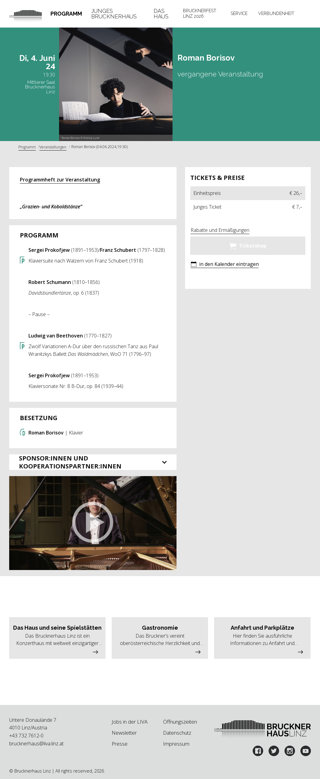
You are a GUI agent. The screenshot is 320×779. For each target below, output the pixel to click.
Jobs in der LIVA (129, 721)
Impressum (176, 743)
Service (239, 13)
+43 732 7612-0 (26, 735)
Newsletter (124, 732)
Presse (120, 743)
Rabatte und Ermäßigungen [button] (220, 230)
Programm (66, 13)
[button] (92, 523)
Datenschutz (177, 732)
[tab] (66, 13)
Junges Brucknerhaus (114, 14)
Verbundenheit (276, 13)
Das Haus (161, 14)
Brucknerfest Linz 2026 (199, 13)
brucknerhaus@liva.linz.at (36, 743)
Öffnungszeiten (180, 721)
